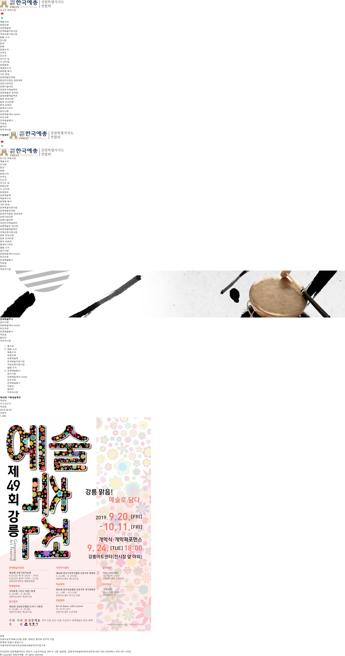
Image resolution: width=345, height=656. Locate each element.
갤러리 (3, 337)
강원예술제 (12, 358)
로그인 (3, 9)
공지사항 (4, 322)
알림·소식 (12, 367)
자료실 (3, 334)
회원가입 (11, 9)
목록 (2, 636)
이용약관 (4, 645)
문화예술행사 (6, 331)
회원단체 (11, 355)
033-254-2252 (103, 651)
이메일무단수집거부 (36, 645)
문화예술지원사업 (16, 361)
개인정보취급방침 (17, 645)
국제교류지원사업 (16, 364)
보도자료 (4, 328)
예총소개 (11, 352)
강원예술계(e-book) (10, 325)
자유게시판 (5, 340)
